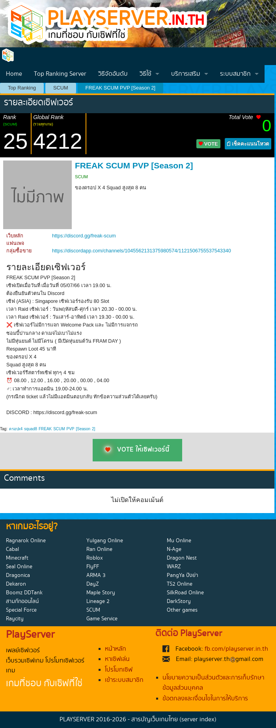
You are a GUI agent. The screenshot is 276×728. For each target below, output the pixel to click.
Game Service (101, 619)
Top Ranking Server (60, 73)
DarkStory (179, 601)
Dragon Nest (182, 558)
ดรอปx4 (16, 429)
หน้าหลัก (115, 648)
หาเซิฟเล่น (117, 659)
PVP (71, 429)
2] (93, 429)
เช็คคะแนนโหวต (248, 144)
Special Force (21, 610)
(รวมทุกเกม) (43, 124)
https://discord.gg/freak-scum (84, 236)
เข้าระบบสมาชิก (124, 680)
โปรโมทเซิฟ (118, 669)
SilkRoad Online (185, 593)
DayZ (92, 584)
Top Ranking (22, 88)
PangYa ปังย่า (182, 575)
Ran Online (99, 549)
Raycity (15, 619)
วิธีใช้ (145, 73)
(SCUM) (10, 124)
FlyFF (92, 567)
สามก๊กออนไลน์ (22, 601)
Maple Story (100, 593)
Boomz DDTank (24, 593)
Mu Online (179, 541)
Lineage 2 (98, 601)
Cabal (12, 549)
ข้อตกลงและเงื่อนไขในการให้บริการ (205, 698)
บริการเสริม (185, 73)
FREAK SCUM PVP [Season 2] (121, 88)
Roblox (94, 558)
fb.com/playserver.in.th (236, 648)
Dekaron (16, 584)
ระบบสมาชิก (235, 73)
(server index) (197, 719)
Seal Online (19, 567)
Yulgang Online (104, 541)
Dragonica (18, 575)
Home (14, 73)
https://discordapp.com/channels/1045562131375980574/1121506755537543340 (141, 251)
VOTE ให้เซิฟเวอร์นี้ (137, 450)
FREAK (45, 429)
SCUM (60, 88)
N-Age (174, 549)
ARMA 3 (96, 575)
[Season (83, 429)
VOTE (208, 144)
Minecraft (17, 558)
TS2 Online (179, 584)
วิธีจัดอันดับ (113, 73)
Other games (182, 610)
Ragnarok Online (26, 541)
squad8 (30, 429)
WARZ (174, 567)
